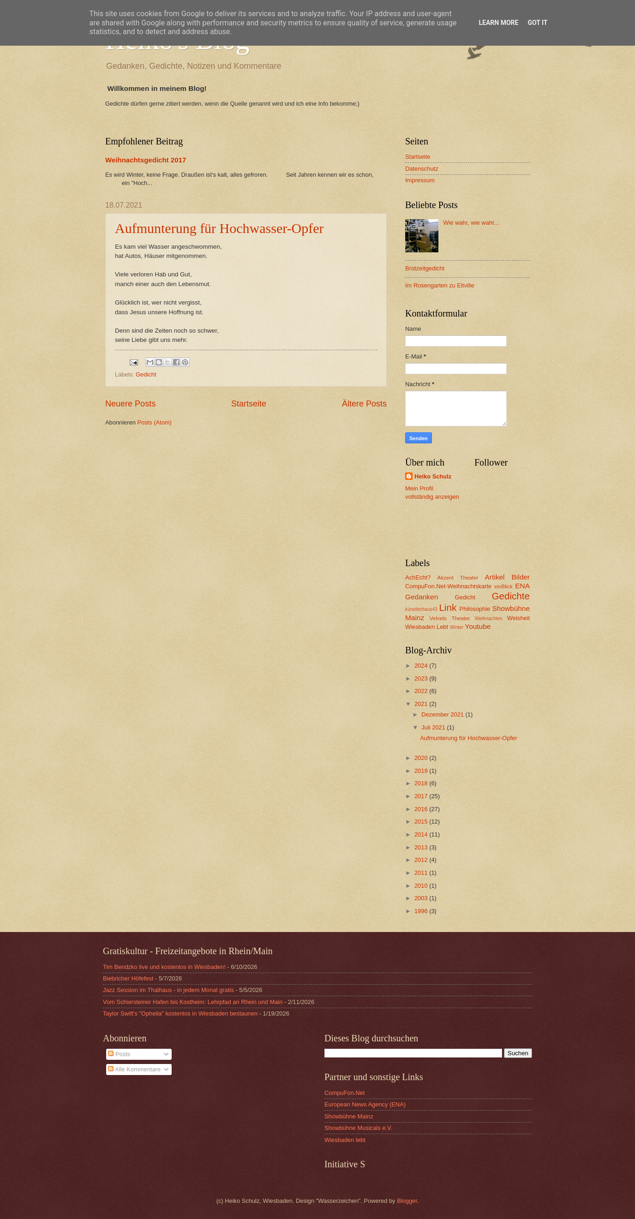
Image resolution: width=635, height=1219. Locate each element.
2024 (421, 665)
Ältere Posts (364, 403)
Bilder (521, 577)
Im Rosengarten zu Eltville (439, 285)
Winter (457, 627)
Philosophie (475, 608)
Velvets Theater (450, 618)
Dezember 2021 (443, 714)
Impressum (420, 180)
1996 (421, 911)
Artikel (495, 577)
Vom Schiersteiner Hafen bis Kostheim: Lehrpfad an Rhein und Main (192, 1001)
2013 (421, 847)
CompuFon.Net (344, 1092)
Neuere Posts (130, 403)
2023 (421, 678)
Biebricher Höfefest (128, 978)
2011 (421, 872)
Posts (119, 1054)
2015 (421, 821)
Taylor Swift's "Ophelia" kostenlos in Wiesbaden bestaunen (180, 1013)
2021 (421, 703)
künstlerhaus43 (421, 609)
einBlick (503, 586)
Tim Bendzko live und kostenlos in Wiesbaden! (164, 966)
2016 (421, 809)
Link (447, 607)
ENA (522, 586)
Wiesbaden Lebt (426, 626)
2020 (421, 757)
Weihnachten (489, 618)
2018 (421, 783)
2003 (421, 898)
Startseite (248, 403)
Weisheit (518, 618)
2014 (421, 834)
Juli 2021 (434, 727)
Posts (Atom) (154, 422)
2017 (421, 796)
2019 (421, 770)
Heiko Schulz (432, 476)
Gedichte (511, 596)
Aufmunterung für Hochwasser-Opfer (219, 228)
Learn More (498, 22)
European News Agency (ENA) (365, 1104)
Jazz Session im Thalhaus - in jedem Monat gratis (168, 989)
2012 (421, 859)
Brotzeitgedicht (424, 268)
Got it (537, 22)
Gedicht (146, 374)
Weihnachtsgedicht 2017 (145, 160)
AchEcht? (418, 577)
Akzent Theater (457, 577)
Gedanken (421, 597)
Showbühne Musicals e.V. (358, 1127)
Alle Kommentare (134, 1069)
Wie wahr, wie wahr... (471, 222)
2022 (421, 690)
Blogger (407, 1200)
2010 (421, 885)
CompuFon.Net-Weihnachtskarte (448, 586)
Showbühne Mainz (348, 1116)
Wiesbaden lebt (344, 1139)
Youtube (478, 626)
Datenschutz (421, 168)
